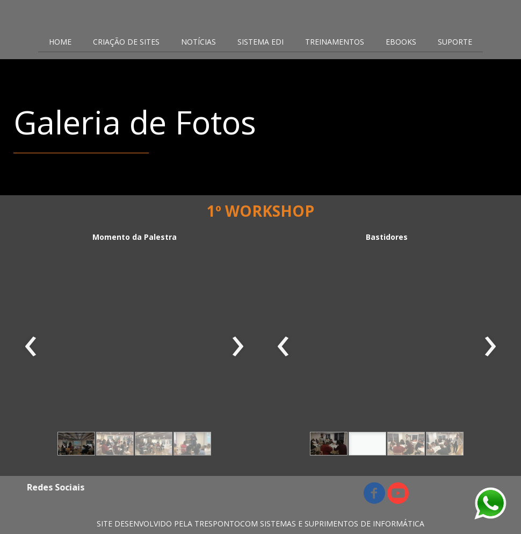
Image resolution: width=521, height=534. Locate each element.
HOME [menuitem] (60, 42)
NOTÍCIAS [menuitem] (198, 42)
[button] (76, 443)
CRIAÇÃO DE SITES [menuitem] (126, 42)
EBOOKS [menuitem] (401, 42)
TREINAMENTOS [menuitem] (334, 42)
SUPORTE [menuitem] (455, 42)
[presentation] (30, 347)
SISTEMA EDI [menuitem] (260, 42)
